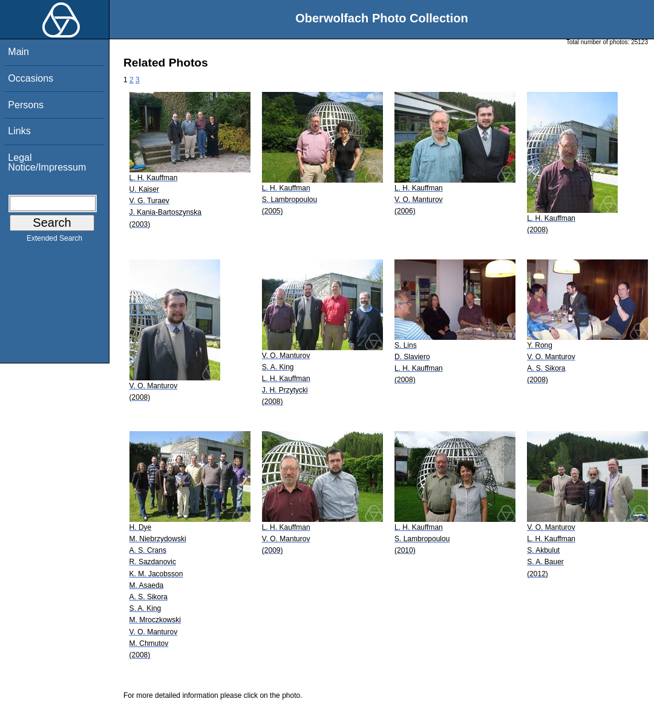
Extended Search (54, 240)
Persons (26, 105)
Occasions (30, 78)
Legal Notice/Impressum (47, 162)
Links (19, 131)
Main (18, 52)
